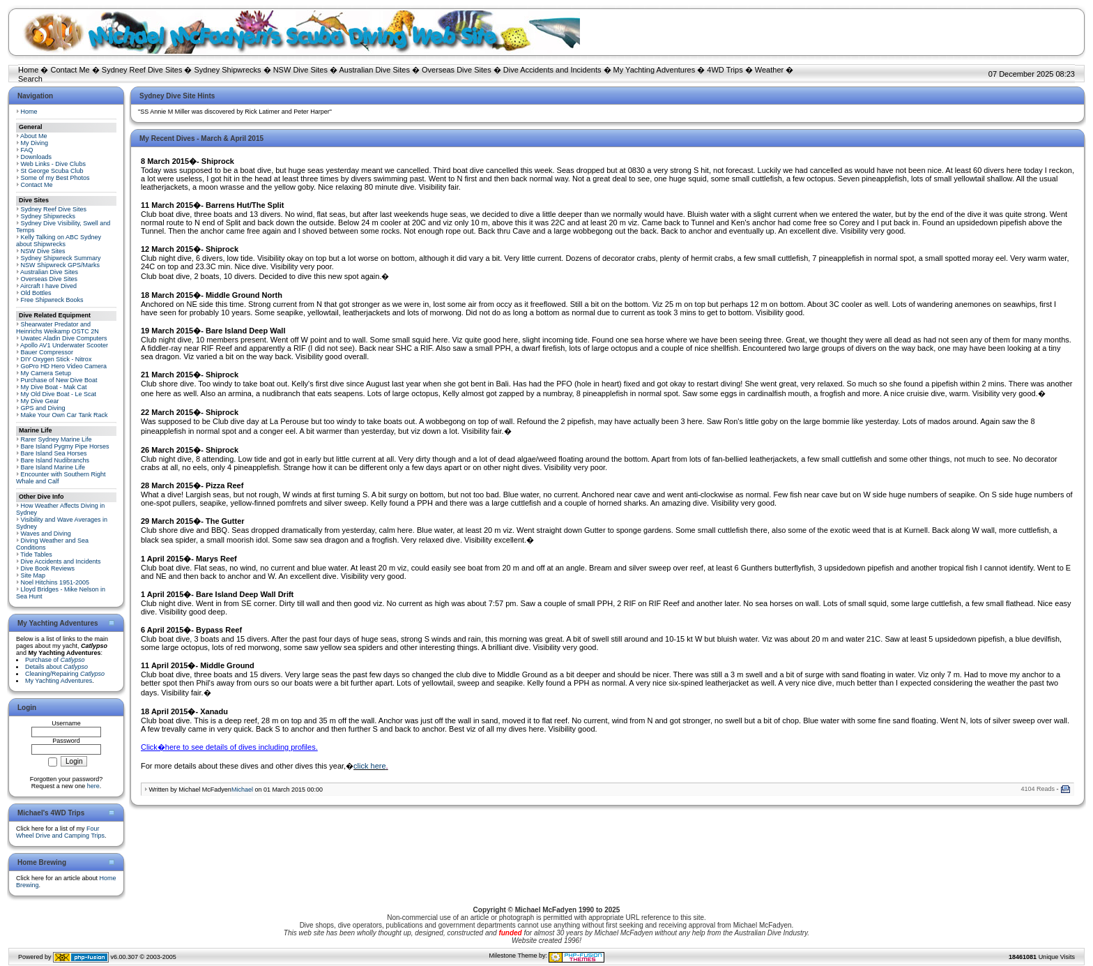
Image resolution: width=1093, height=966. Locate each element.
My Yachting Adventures (654, 70)
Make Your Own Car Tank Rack (64, 415)
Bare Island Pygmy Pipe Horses (65, 446)
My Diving (35, 142)
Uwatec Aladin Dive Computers (64, 338)
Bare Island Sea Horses (54, 453)
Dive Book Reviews (48, 568)
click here (369, 766)
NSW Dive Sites (300, 70)
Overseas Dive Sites (456, 70)
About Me (33, 136)
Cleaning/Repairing (65, 673)
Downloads (36, 156)
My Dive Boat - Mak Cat (54, 387)
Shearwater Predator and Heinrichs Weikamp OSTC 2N (57, 328)
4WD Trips (724, 70)
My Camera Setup (46, 373)
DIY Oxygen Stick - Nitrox (56, 359)
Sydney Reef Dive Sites (142, 70)
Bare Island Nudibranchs (55, 460)
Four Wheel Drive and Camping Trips (60, 832)
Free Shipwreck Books (52, 299)
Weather (769, 70)
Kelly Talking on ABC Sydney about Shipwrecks (58, 241)
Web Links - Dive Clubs (53, 163)
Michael (242, 789)
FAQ (27, 149)
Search (30, 79)
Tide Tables (36, 554)
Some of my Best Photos (55, 177)
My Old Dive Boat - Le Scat (59, 394)
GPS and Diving (43, 408)
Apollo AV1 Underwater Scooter (64, 345)
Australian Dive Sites (374, 70)
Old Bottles (36, 292)
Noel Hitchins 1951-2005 (55, 582)
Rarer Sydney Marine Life (56, 439)
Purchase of (55, 659)
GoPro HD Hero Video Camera (64, 366)
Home (28, 70)
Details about (56, 666)
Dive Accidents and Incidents (552, 70)
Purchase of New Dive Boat (59, 380)
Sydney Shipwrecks (227, 70)
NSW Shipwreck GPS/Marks (60, 265)
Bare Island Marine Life (53, 467)
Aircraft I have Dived (48, 285)
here (93, 786)
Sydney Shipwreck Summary (61, 258)
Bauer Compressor (47, 352)
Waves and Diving (46, 533)
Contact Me (69, 70)
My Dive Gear (40, 401)
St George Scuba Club (52, 170)
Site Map (33, 575)
